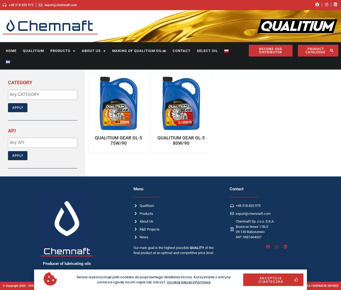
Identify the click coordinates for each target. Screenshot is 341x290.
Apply (17, 108)
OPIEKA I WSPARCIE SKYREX (319, 286)
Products (62, 51)
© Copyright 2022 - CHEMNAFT (23, 286)
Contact (181, 51)
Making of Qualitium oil (139, 51)
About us (94, 51)
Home (11, 51)
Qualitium (33, 51)
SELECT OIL (207, 51)
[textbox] (44, 94)
